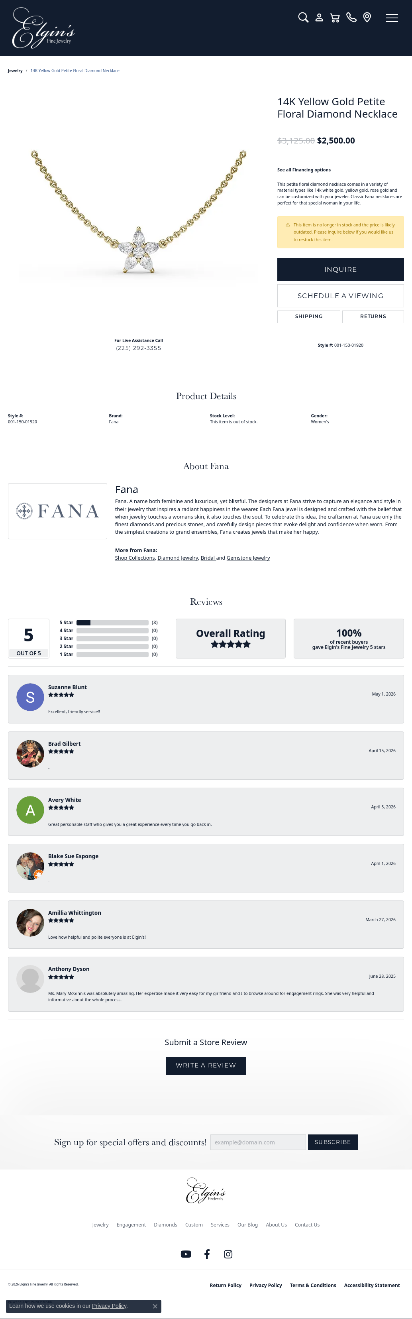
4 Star (66, 630)
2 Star (66, 646)
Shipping (309, 317)
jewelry (15, 70)
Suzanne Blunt (67, 687)
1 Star (66, 654)
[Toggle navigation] (392, 18)
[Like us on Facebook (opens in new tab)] (207, 1254)
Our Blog (247, 1224)
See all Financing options (304, 170)
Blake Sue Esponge (73, 856)
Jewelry (100, 1224)
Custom (194, 1224)
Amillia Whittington (74, 912)
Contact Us (307, 1224)
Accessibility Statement (372, 1285)
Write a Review (206, 1065)
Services (220, 1224)
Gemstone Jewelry (248, 557)
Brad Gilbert (64, 743)
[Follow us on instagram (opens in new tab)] (228, 1254)
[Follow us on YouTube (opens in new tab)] (186, 1254)
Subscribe (333, 1142)
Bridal (208, 557)
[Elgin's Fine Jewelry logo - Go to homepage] (149, 28)
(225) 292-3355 (138, 348)
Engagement (131, 1224)
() (155, 622)
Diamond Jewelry (177, 557)
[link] (351, 18)
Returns (373, 317)
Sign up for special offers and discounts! (130, 1142)
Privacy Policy (265, 1285)
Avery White (64, 800)
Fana (114, 422)
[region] (138, 211)
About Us (276, 1224)
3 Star (66, 638)
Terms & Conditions (313, 1285)
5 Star (66, 622)
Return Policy (226, 1285)
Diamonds (165, 1224)
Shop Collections (135, 557)
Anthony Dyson (68, 969)
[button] (303, 18)
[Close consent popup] (155, 1306)
